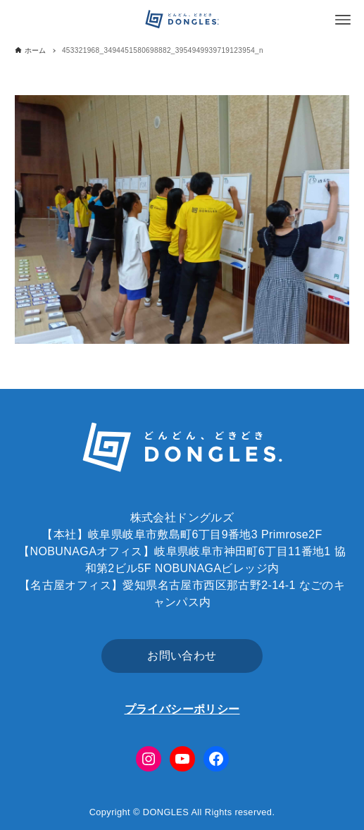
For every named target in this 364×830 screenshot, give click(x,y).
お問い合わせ (181, 656)
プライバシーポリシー (182, 709)
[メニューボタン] (343, 20)
